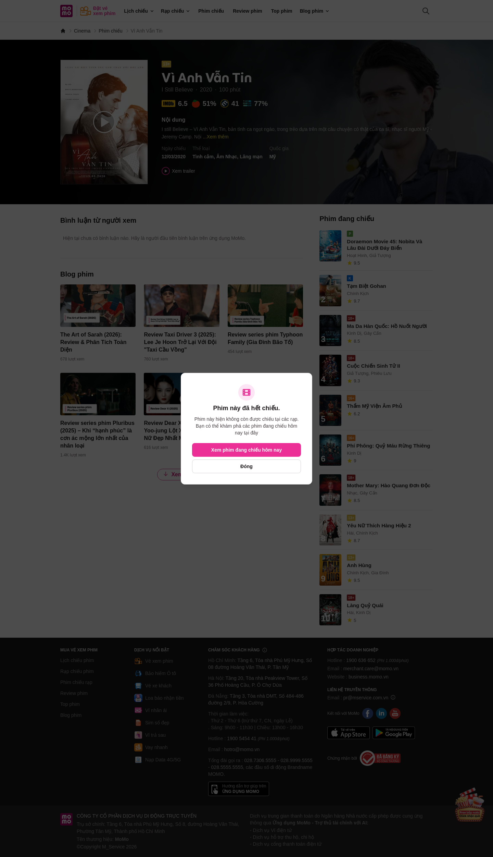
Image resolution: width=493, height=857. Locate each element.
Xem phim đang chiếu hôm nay (246, 450)
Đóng (246, 466)
